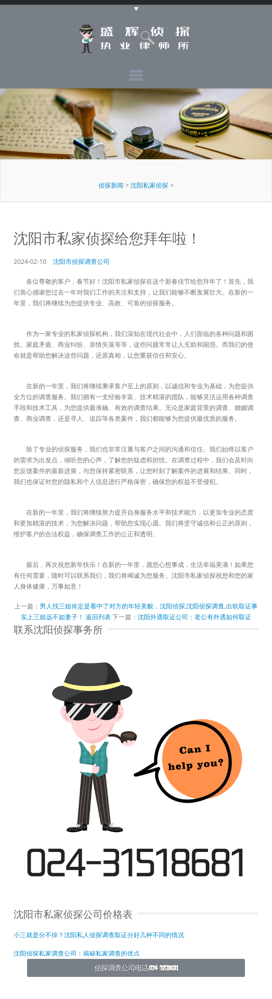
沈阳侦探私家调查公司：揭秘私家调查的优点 (77, 952)
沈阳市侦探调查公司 (81, 261)
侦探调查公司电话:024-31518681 (136, 968)
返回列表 (98, 616)
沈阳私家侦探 (149, 185)
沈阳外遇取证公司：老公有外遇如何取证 (194, 616)
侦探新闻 (111, 185)
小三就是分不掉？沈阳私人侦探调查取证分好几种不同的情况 (99, 934)
